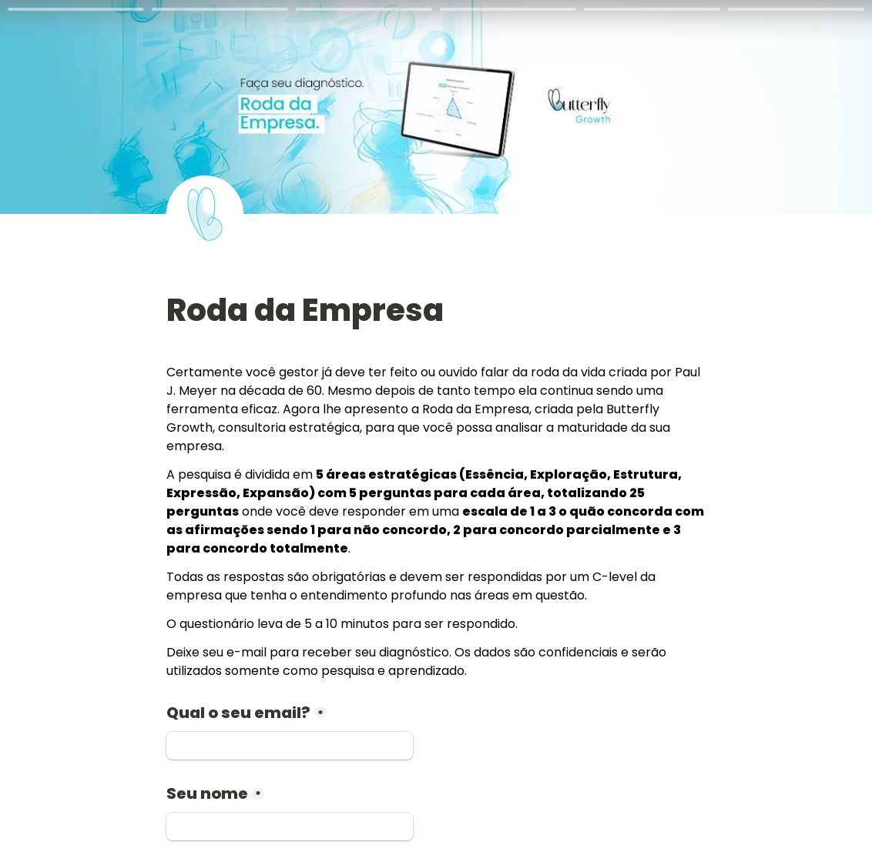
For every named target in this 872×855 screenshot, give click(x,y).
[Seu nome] (289, 826)
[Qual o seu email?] (289, 746)
